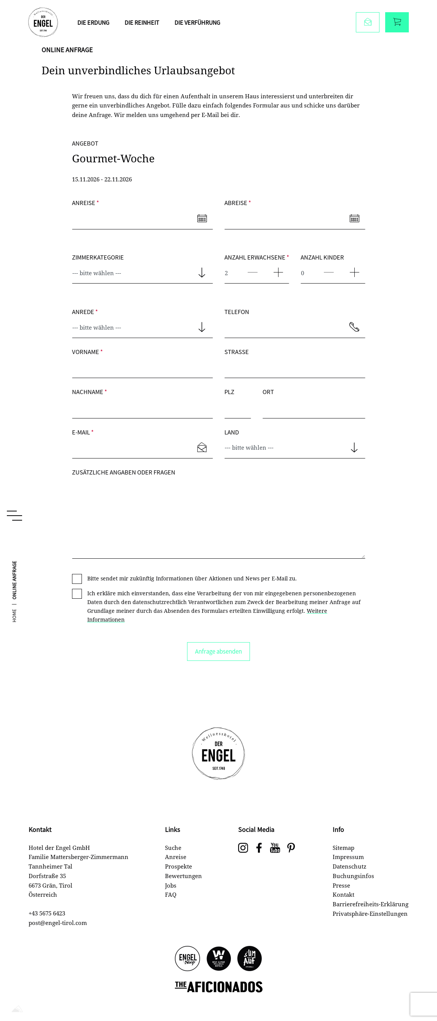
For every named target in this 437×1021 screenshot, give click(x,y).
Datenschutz (350, 866)
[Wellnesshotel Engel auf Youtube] (275, 848)
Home (14, 635)
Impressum (348, 857)
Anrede (85, 312)
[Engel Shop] (187, 959)
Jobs (170, 885)
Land (231, 432)
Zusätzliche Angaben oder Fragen (123, 472)
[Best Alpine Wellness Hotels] (218, 959)
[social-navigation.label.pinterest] (291, 848)
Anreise (85, 203)
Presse (341, 885)
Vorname (87, 352)
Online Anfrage (14, 599)
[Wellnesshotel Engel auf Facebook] (259, 848)
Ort (268, 392)
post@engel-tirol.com (58, 922)
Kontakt (343, 894)
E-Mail (83, 432)
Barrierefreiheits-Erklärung (370, 904)
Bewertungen (183, 876)
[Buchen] (396, 23)
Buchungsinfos (353, 876)
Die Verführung (201, 23)
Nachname (89, 392)
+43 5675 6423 (47, 913)
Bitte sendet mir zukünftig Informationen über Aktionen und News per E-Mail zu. (192, 578)
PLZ (229, 392)
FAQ (170, 894)
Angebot (85, 143)
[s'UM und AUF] (250, 959)
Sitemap (343, 847)
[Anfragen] (367, 23)
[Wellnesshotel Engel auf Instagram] (243, 848)
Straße (236, 352)
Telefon (236, 312)
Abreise (237, 203)
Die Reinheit (144, 23)
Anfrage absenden (218, 651)
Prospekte (178, 866)
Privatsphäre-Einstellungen (370, 913)
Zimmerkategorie (98, 257)
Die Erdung (94, 23)
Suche (173, 847)
